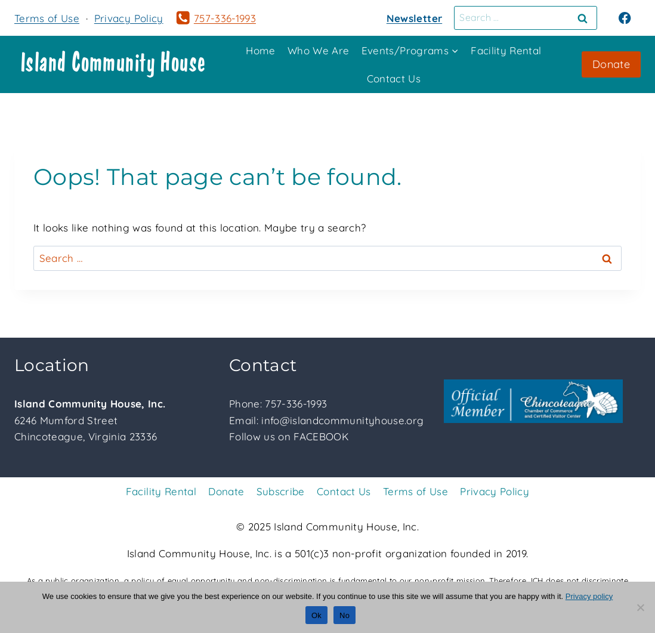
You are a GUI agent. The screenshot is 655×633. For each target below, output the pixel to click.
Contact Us (394, 78)
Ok (316, 615)
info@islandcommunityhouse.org (342, 420)
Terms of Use (46, 18)
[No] (640, 607)
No (344, 615)
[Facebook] (625, 18)
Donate (611, 64)
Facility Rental (506, 50)
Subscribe (281, 491)
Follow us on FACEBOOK (288, 436)
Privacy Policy (128, 18)
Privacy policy (589, 596)
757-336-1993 (296, 403)
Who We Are (318, 50)
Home (260, 50)
